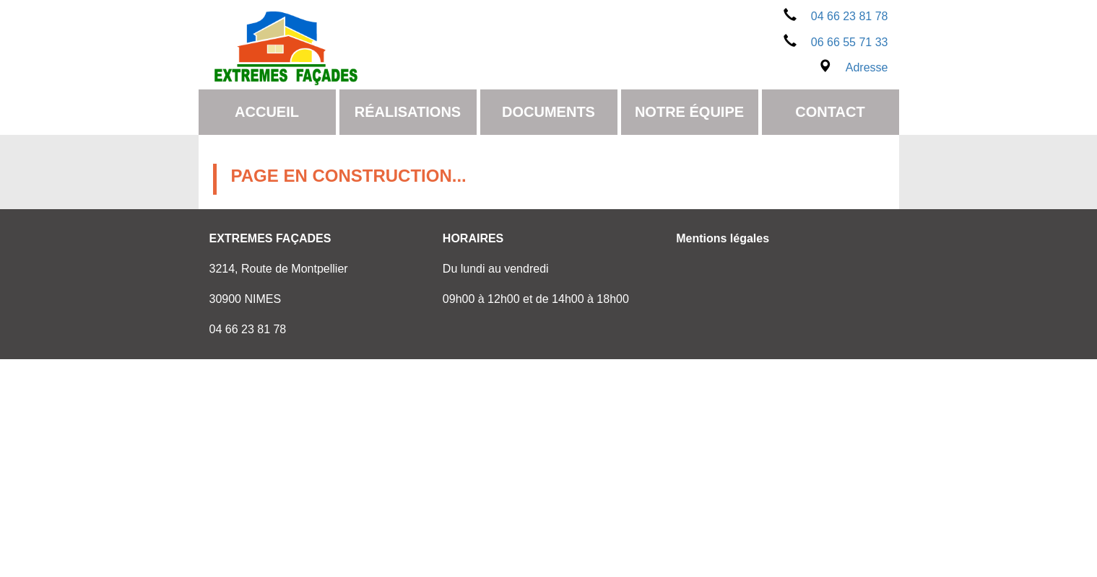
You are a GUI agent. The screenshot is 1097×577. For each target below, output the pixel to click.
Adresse (853, 67)
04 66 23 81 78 (836, 16)
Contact (829, 112)
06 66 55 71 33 (836, 42)
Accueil (267, 112)
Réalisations (408, 112)
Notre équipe (689, 112)
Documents (548, 112)
